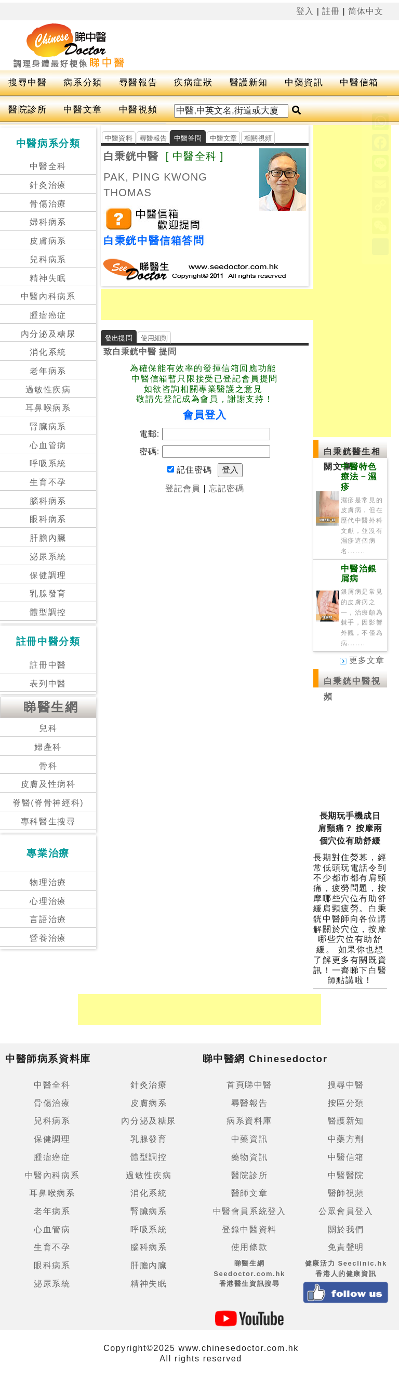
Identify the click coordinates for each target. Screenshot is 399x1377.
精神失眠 (48, 278)
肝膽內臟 (48, 537)
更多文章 (362, 660)
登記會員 (183, 488)
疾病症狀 (193, 82)
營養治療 (48, 938)
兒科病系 (48, 259)
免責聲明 (346, 1247)
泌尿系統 (48, 556)
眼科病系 (48, 519)
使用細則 (154, 338)
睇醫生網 (50, 707)
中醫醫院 (346, 1175)
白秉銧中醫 (130, 156)
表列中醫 (48, 683)
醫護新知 (249, 82)
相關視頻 (258, 138)
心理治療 (48, 901)
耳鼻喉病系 (48, 407)
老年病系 (48, 370)
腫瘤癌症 (48, 315)
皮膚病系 (48, 240)
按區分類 (346, 1103)
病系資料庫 (249, 1120)
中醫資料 (118, 138)
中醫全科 (48, 166)
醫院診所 (27, 109)
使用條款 (249, 1247)
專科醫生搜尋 (48, 821)
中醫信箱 (359, 82)
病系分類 (82, 82)
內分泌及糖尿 (48, 333)
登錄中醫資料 (249, 1229)
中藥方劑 (346, 1138)
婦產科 (48, 747)
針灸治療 (48, 185)
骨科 (48, 765)
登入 (305, 11)
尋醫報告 (138, 82)
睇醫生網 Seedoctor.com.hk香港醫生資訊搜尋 (249, 1273)
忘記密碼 (226, 488)
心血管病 (48, 445)
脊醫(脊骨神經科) (48, 802)
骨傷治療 (48, 203)
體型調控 (48, 612)
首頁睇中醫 (249, 1084)
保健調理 (48, 575)
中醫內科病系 (48, 296)
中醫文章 (82, 109)
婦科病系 (48, 222)
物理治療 (48, 882)
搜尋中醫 (27, 82)
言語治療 (48, 919)
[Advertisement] (222, 304)
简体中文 (365, 11)
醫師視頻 (346, 1193)
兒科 (48, 728)
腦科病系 (48, 500)
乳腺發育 (48, 593)
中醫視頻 (138, 109)
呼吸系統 (48, 463)
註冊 (331, 11)
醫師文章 (249, 1193)
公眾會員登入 (346, 1211)
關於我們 (346, 1229)
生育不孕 (48, 482)
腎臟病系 (48, 426)
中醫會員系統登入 (249, 1211)
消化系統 (48, 352)
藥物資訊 (249, 1157)
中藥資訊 (304, 82)
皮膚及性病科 (48, 784)
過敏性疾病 (48, 389)
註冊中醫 (48, 664)
